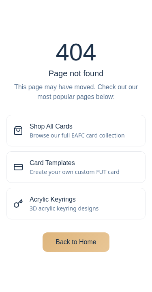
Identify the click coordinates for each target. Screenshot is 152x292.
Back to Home (76, 241)
